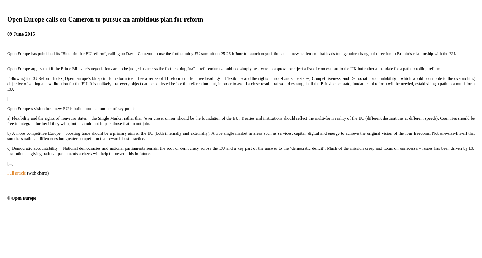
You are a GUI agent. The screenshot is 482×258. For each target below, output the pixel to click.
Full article (16, 173)
